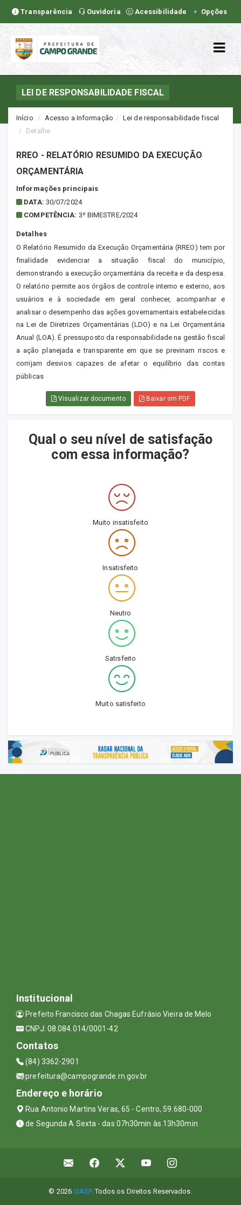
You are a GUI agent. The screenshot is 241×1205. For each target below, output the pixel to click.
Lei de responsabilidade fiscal (171, 118)
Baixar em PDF (164, 398)
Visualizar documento (88, 398)
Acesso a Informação (79, 118)
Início (24, 118)
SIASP (82, 1191)
